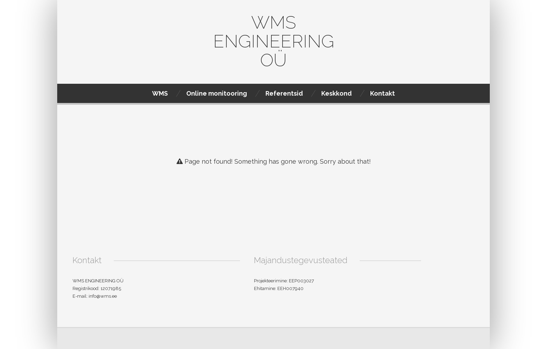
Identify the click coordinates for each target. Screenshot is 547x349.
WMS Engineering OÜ (273, 41)
